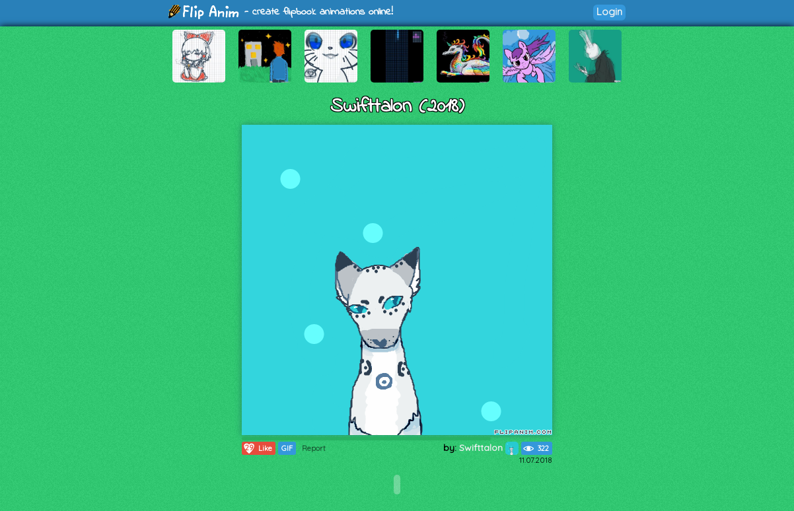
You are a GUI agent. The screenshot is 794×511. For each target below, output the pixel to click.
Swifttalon (489, 448)
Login (609, 11)
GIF (287, 448)
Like (257, 448)
